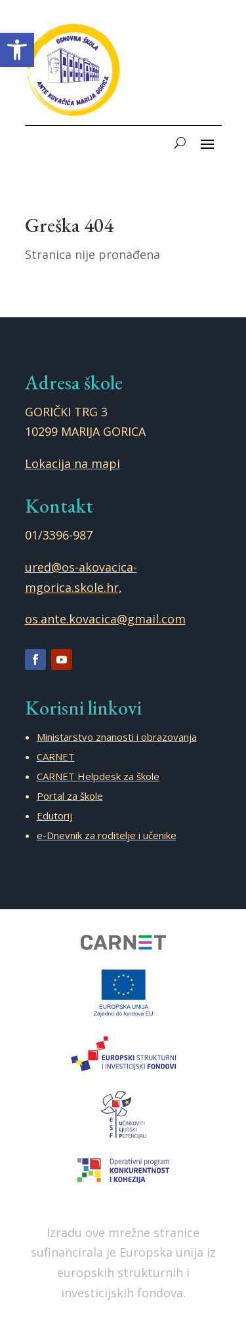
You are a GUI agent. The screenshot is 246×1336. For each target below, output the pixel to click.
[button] (17, 50)
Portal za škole (70, 795)
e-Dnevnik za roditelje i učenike (106, 835)
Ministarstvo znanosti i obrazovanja (117, 736)
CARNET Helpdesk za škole (98, 776)
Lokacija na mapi (72, 463)
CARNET (56, 756)
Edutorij (54, 815)
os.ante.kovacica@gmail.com (105, 619)
